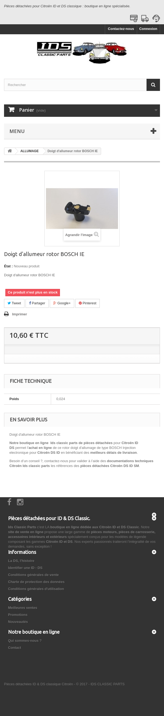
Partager (37, 303)
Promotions (17, 615)
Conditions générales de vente (33, 575)
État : (8, 266)
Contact (14, 648)
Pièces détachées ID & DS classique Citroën (38, 684)
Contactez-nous (121, 29)
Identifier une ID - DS (25, 568)
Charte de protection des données (36, 582)
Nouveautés (18, 622)
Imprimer (19, 314)
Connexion (148, 29)
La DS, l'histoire (21, 561)
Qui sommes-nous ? (25, 641)
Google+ (62, 303)
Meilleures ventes (22, 608)
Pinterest (88, 303)
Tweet (14, 303)
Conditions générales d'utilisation (36, 589)
